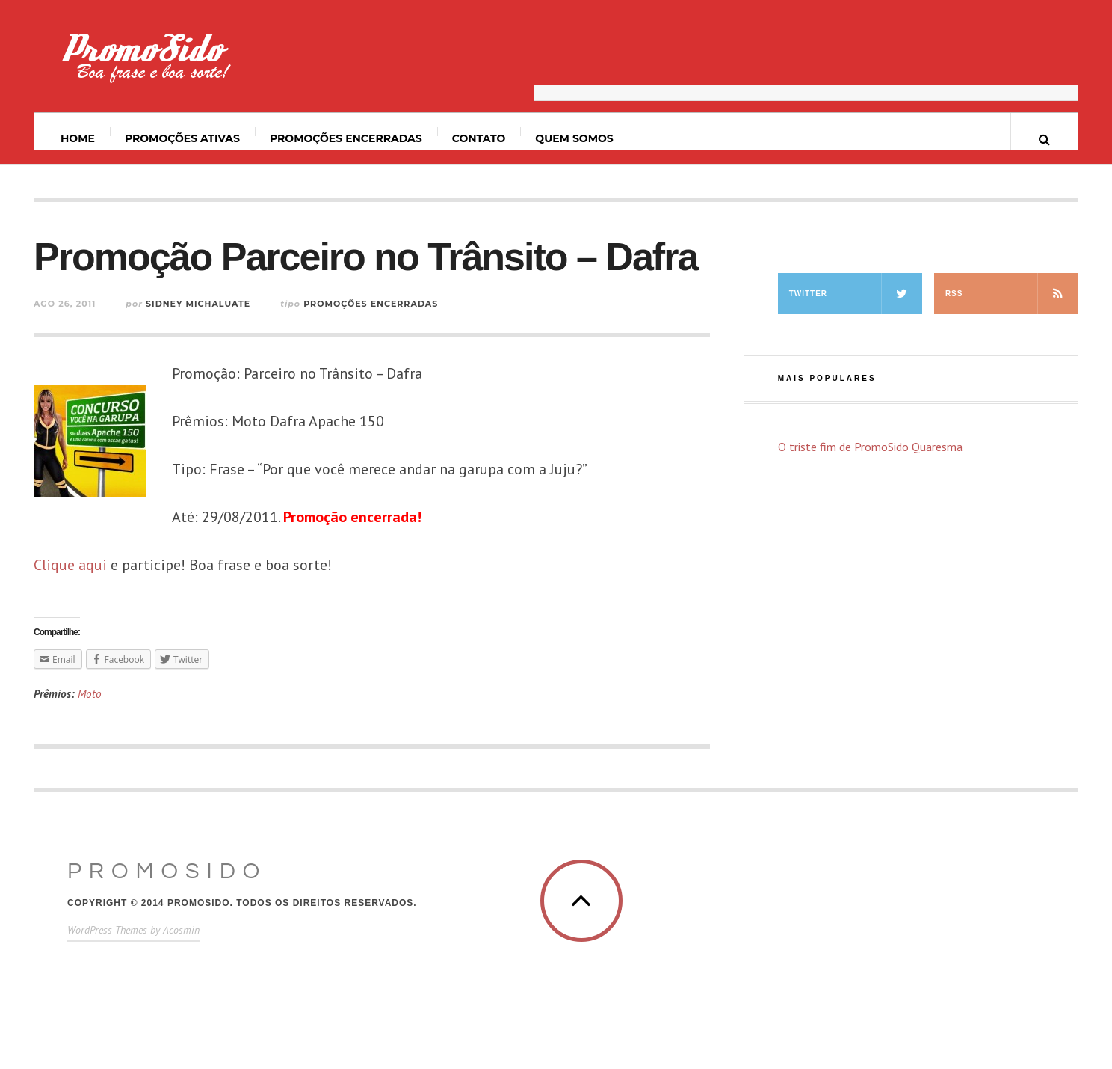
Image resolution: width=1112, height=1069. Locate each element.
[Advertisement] (806, 63)
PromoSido (167, 871)
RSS (1011, 293)
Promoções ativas (182, 138)
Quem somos (574, 138)
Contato (479, 138)
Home (78, 138)
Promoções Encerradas (346, 138)
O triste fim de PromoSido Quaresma (870, 446)
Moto (90, 694)
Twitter (855, 293)
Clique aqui (70, 565)
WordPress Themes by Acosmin (133, 930)
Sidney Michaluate (198, 303)
